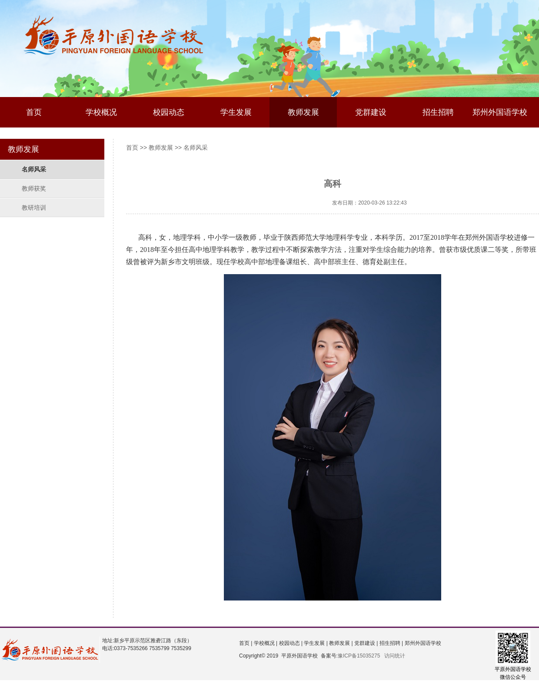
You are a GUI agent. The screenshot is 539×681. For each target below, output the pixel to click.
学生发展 (236, 112)
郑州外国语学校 (499, 112)
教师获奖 (34, 188)
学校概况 (101, 112)
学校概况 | (264, 643)
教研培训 (34, 207)
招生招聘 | (390, 643)
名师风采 (34, 169)
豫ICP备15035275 (359, 656)
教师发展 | (340, 643)
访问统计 (394, 656)
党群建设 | (365, 643)
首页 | (245, 643)
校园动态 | (290, 643)
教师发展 (303, 112)
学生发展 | (315, 643)
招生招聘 (438, 112)
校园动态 (168, 112)
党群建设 (370, 112)
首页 (34, 112)
